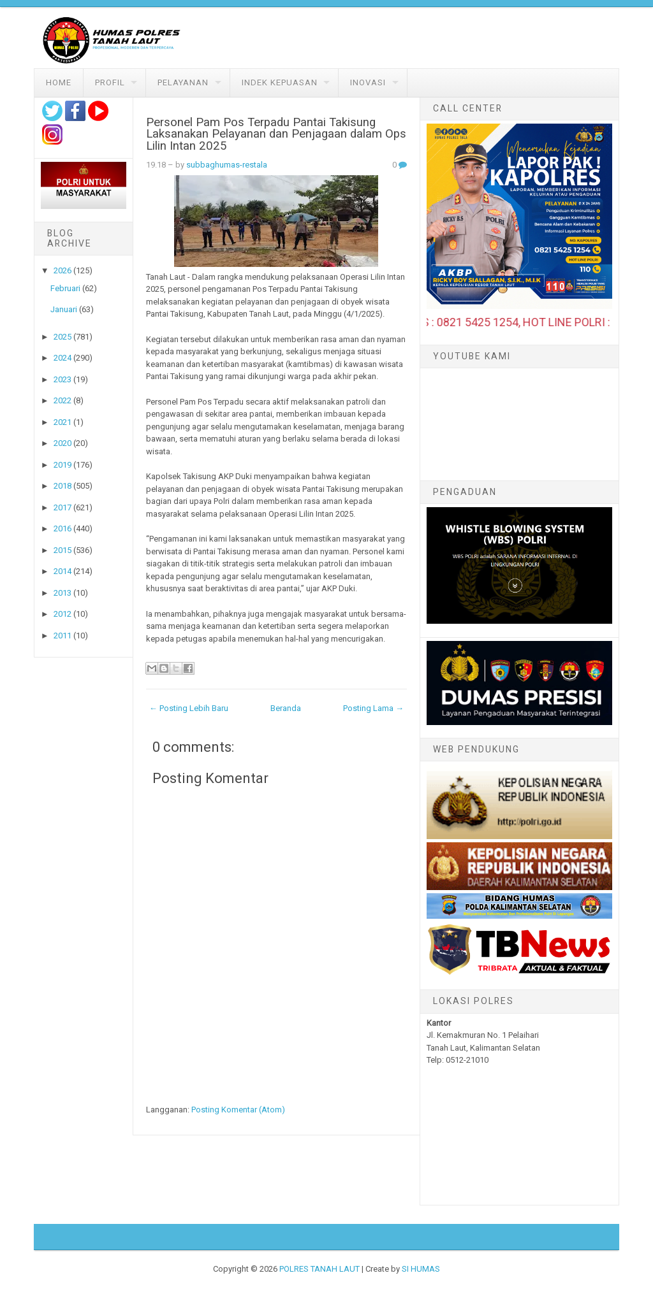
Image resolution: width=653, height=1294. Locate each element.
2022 (62, 400)
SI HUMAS (421, 1269)
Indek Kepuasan (280, 82)
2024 (62, 358)
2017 (62, 507)
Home (58, 82)
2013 (62, 593)
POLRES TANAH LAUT (319, 1269)
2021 (62, 422)
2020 (62, 443)
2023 (62, 379)
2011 (62, 635)
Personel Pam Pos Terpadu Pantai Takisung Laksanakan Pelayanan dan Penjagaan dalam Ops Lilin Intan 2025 (276, 134)
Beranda (285, 708)
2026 (62, 270)
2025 (62, 336)
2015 (62, 550)
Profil (110, 82)
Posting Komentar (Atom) (238, 1109)
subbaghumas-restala (226, 164)
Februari (65, 288)
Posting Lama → (373, 708)
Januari (63, 309)
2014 (62, 571)
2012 (62, 614)
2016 (62, 528)
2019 (62, 465)
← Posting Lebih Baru (188, 708)
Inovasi (368, 82)
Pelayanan (183, 82)
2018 (62, 486)
